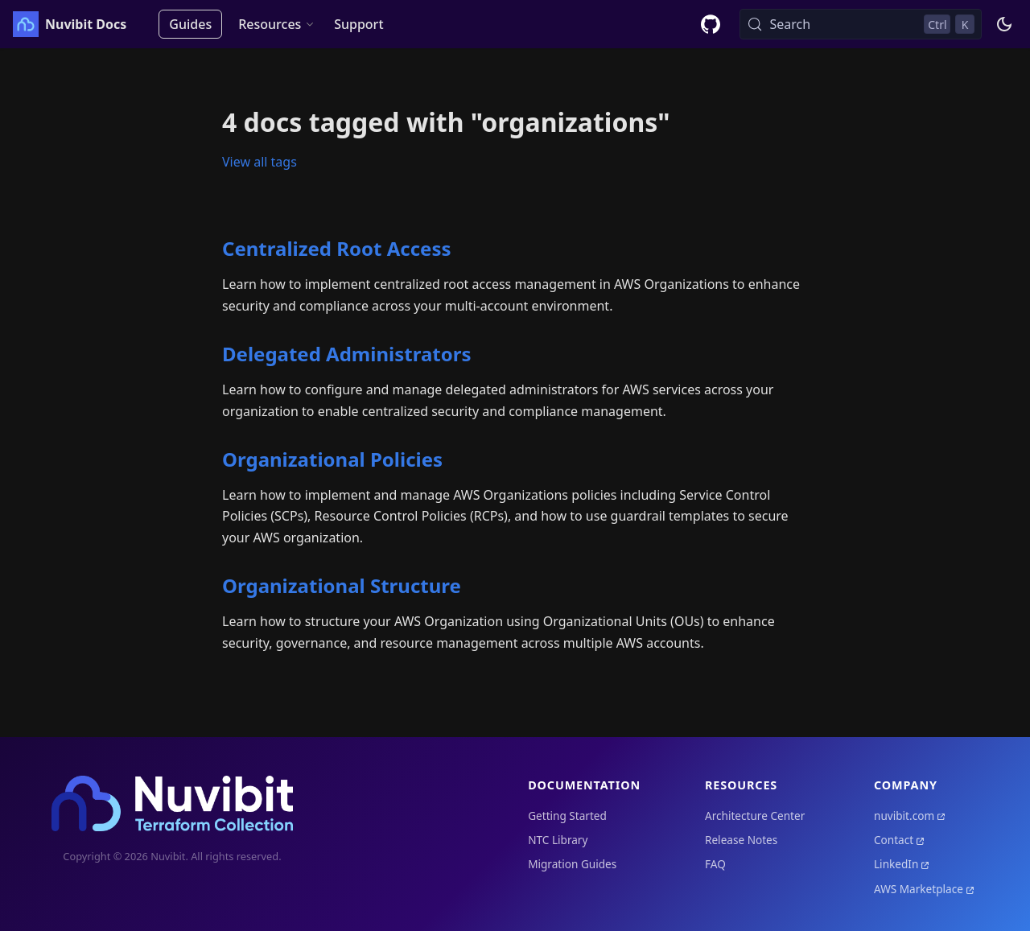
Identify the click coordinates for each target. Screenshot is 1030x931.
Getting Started (567, 815)
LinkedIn (896, 863)
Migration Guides (572, 863)
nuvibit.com (904, 815)
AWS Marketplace (918, 888)
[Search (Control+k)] (861, 24)
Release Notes (741, 839)
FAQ (715, 863)
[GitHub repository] (710, 24)
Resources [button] (269, 24)
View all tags (259, 162)
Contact (893, 839)
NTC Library (557, 839)
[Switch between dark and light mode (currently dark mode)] (1004, 24)
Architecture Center (755, 815)
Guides (190, 24)
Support (358, 24)
